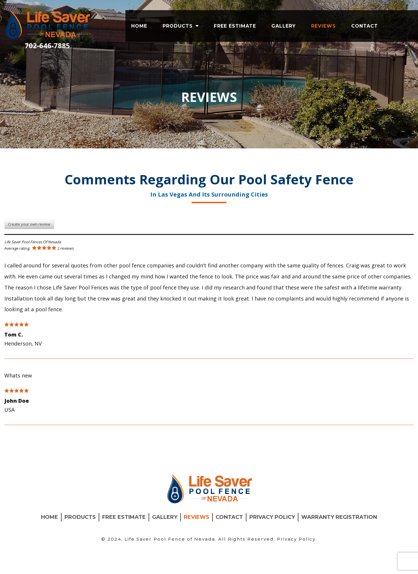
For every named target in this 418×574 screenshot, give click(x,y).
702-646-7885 (47, 45)
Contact (364, 26)
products (178, 26)
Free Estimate (235, 26)
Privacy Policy (272, 542)
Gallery (283, 26)
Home (139, 26)
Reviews (323, 26)
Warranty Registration (339, 542)
